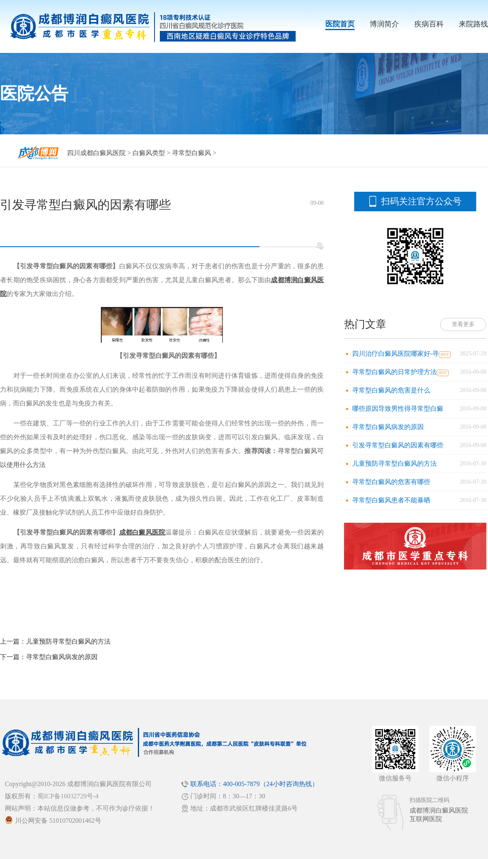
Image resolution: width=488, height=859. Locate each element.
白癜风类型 (149, 152)
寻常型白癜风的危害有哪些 (391, 481)
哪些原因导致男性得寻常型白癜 (397, 408)
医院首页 (340, 24)
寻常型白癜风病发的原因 (62, 656)
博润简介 (384, 24)
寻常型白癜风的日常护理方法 (394, 371)
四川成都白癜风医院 (96, 152)
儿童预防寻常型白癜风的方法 (68, 641)
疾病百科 (429, 24)
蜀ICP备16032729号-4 (67, 796)
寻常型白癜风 (191, 152)
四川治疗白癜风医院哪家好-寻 (395, 353)
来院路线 (473, 24)
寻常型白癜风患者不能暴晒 (391, 500)
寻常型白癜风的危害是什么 (391, 390)
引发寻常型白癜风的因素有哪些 (397, 445)
